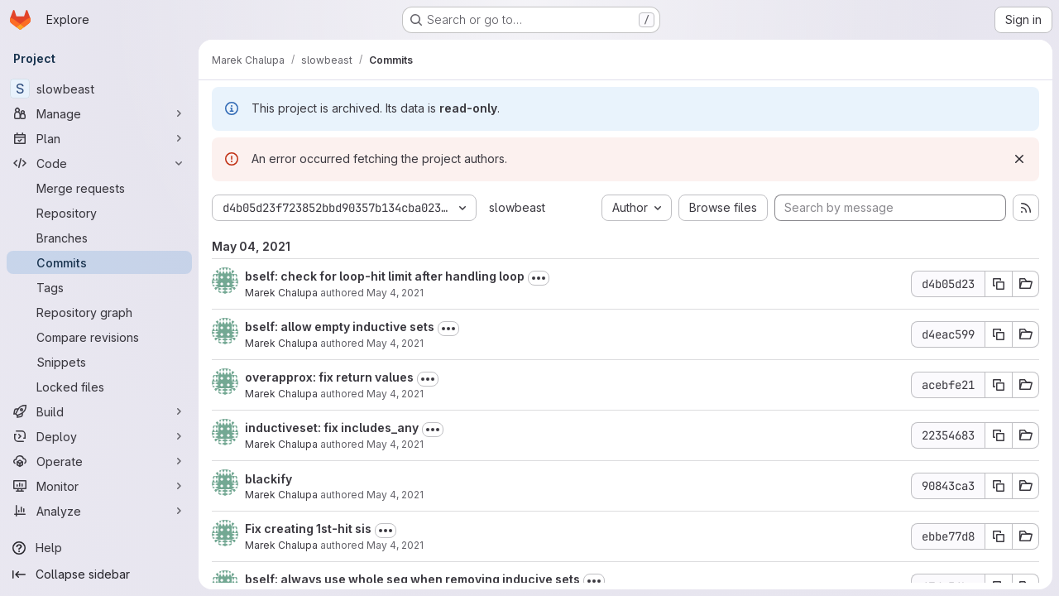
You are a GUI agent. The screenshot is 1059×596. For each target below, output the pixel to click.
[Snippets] (99, 361)
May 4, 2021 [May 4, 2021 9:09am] (395, 494)
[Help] (99, 548)
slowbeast (517, 207)
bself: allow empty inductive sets (339, 327)
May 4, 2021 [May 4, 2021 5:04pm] (395, 292)
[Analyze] (99, 510)
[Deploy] (99, 436)
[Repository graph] (99, 312)
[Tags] (99, 287)
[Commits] (99, 262)
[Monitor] (99, 485)
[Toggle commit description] (538, 278)
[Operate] (99, 461)
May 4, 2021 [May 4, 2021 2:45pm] (395, 393)
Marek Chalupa (281, 292)
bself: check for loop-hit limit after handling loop (385, 276)
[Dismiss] (1019, 159)
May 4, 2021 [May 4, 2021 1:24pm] (395, 444)
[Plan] (99, 138)
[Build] (99, 411)
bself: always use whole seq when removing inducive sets (412, 579)
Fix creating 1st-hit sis (308, 529)
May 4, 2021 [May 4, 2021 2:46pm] (395, 343)
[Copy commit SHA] (998, 284)
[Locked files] (99, 386)
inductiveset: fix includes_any (332, 428)
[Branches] (99, 237)
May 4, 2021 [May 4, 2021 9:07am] (395, 545)
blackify (268, 479)
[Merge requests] (99, 187)
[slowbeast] (99, 88)
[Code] (99, 163)
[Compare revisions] (99, 336)
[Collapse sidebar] (99, 574)
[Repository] (99, 212)
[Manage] (99, 113)
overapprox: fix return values (329, 377)
